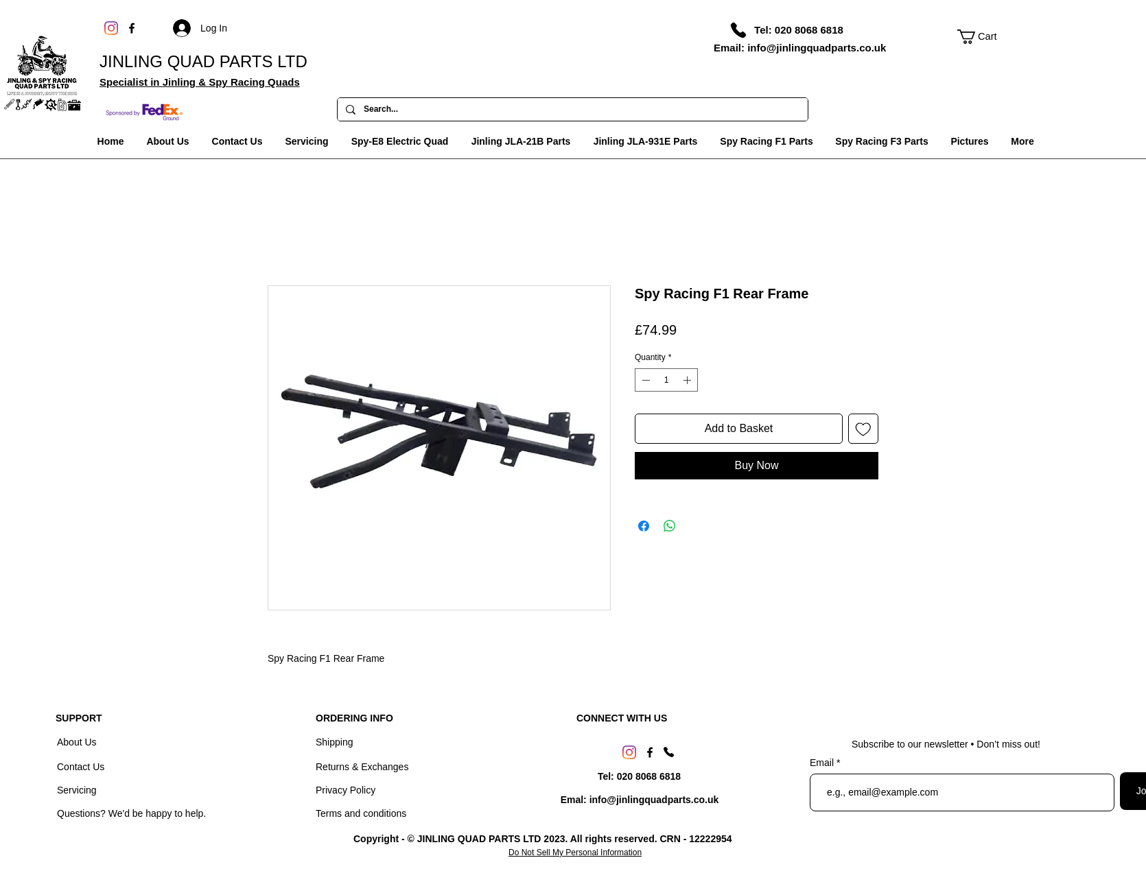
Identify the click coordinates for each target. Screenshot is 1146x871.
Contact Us (82, 766)
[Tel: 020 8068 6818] (799, 29)
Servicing (77, 790)
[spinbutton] (666, 380)
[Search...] (571, 109)
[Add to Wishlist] (863, 429)
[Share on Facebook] (643, 526)
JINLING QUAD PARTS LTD (203, 61)
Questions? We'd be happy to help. (131, 813)
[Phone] (738, 30)
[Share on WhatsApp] (670, 526)
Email (823, 762)
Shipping (334, 742)
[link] (984, 36)
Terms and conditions (361, 813)
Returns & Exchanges (362, 766)
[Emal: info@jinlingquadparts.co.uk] (639, 800)
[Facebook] (132, 28)
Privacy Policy (345, 790)
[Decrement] (644, 380)
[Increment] (688, 380)
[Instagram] (111, 28)
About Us (78, 742)
